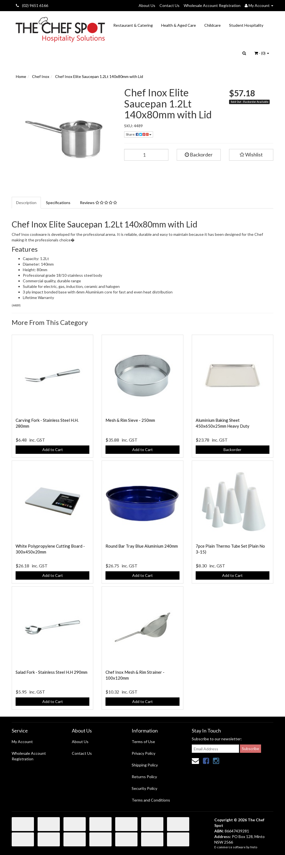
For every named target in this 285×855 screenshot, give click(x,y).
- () (261, 53)
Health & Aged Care (178, 25)
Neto (253, 847)
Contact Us (169, 5)
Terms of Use (143, 741)
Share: (138, 134)
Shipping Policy (145, 765)
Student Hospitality (246, 25)
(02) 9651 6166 (32, 5)
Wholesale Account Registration (212, 5)
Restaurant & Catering (133, 25)
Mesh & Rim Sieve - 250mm (130, 420)
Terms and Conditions (151, 800)
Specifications (58, 202)
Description (26, 202)
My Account (22, 741)
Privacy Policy (143, 753)
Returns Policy (144, 776)
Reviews (98, 202)
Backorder (199, 154)
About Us (147, 5)
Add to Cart (52, 449)
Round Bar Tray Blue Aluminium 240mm (141, 545)
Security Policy (144, 788)
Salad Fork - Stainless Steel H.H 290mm (51, 672)
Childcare (212, 25)
